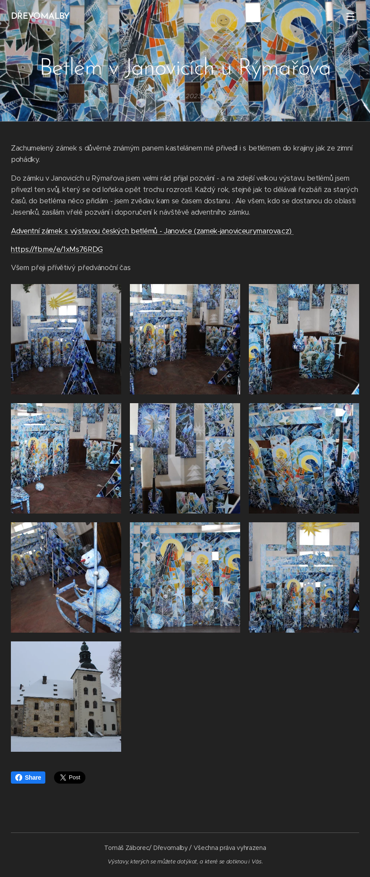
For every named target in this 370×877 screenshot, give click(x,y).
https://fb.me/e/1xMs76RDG (57, 249)
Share (28, 777)
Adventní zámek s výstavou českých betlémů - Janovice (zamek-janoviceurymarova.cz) (152, 231)
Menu (350, 16)
